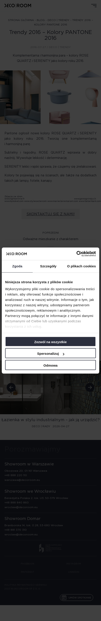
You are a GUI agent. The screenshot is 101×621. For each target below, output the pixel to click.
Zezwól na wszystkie (50, 342)
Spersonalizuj (50, 353)
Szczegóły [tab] (48, 266)
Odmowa (50, 365)
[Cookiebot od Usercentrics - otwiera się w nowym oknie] (76, 254)
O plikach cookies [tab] (81, 266)
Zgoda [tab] (17, 266)
